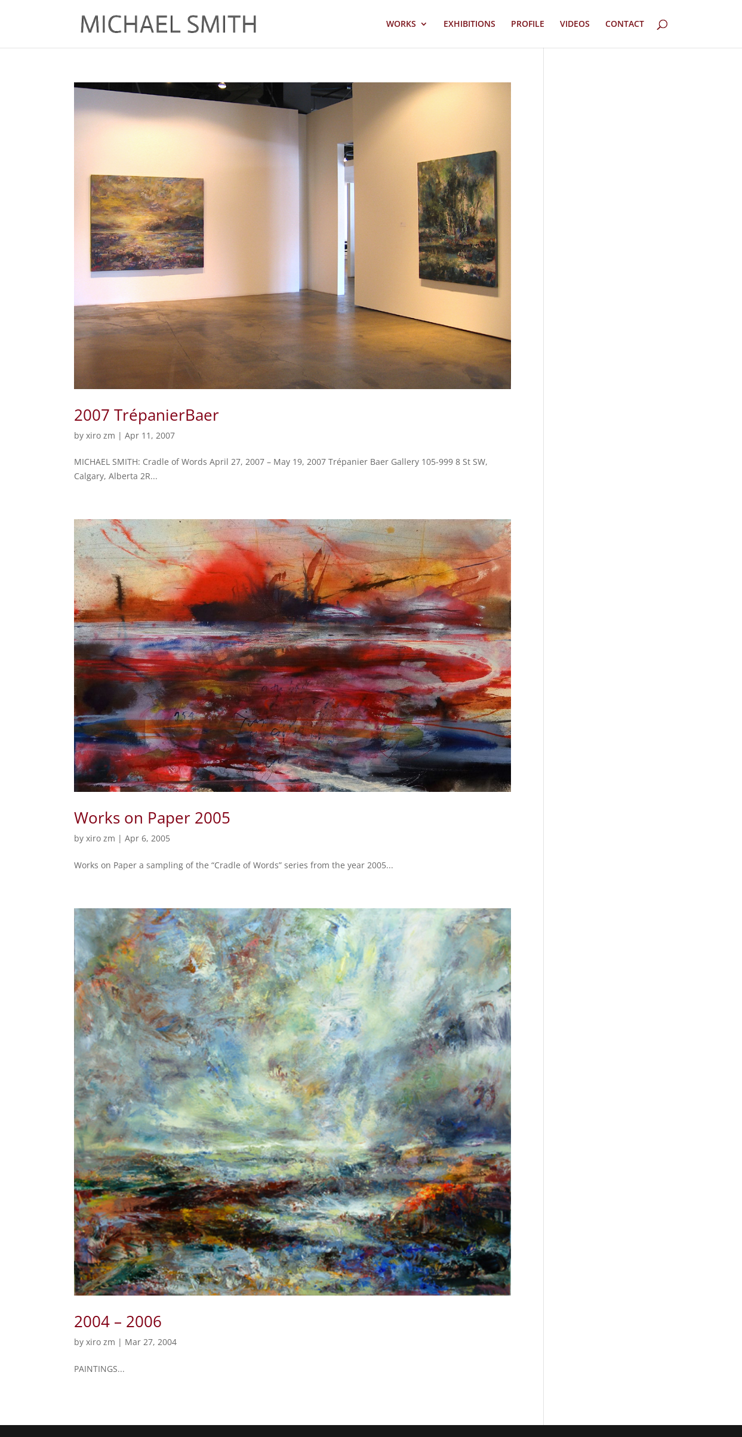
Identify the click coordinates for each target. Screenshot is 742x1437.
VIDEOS (575, 24)
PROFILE (527, 24)
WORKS (401, 24)
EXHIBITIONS (469, 24)
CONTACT (624, 24)
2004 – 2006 (118, 1321)
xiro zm (100, 435)
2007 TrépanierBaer (146, 414)
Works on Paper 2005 (152, 817)
